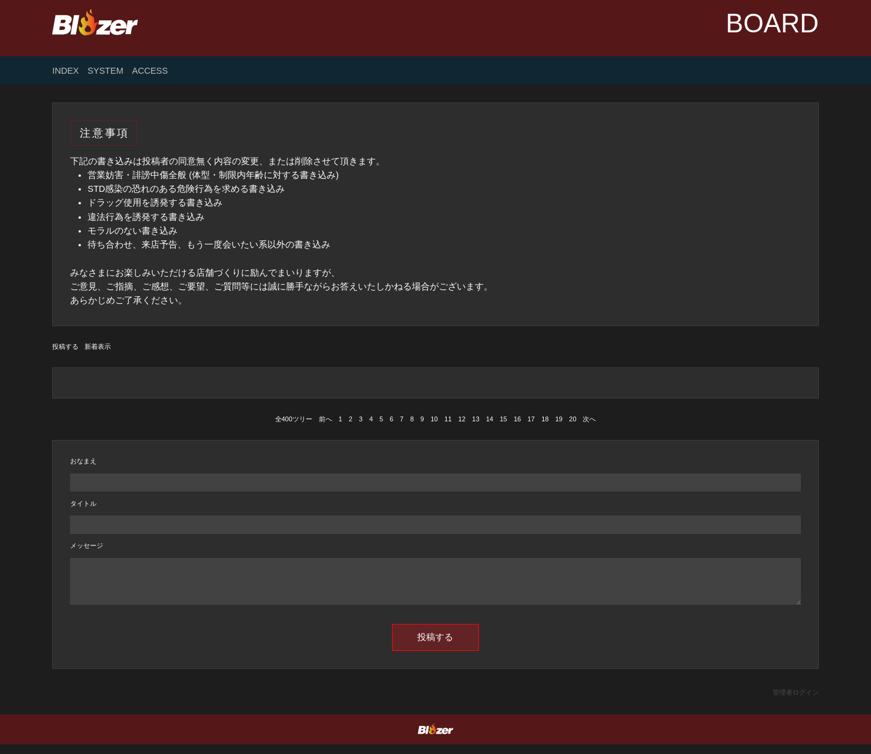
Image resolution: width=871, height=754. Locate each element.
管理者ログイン (796, 701)
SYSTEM (105, 71)
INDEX (65, 71)
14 (489, 419)
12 (461, 419)
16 (517, 419)
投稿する (65, 346)
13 (476, 419)
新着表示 (98, 346)
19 (558, 419)
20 (572, 419)
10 (434, 419)
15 (503, 419)
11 (447, 419)
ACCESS (150, 71)
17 (531, 419)
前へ (325, 419)
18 (544, 419)
